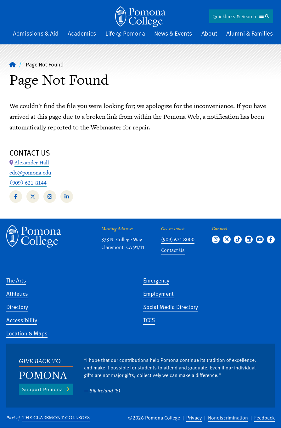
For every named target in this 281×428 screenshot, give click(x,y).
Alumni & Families (249, 33)
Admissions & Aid (36, 33)
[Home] (12, 64)
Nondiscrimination (228, 417)
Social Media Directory (170, 306)
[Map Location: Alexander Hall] (31, 163)
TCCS (149, 320)
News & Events (173, 33)
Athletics (17, 293)
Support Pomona (42, 389)
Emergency (156, 280)
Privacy (194, 417)
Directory (17, 306)
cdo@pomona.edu (30, 172)
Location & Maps (27, 333)
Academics (82, 33)
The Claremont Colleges (56, 417)
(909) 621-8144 (28, 182)
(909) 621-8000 (177, 239)
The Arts (16, 280)
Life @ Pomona (125, 33)
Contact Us (173, 250)
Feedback (264, 417)
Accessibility (21, 320)
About (209, 33)
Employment (158, 293)
